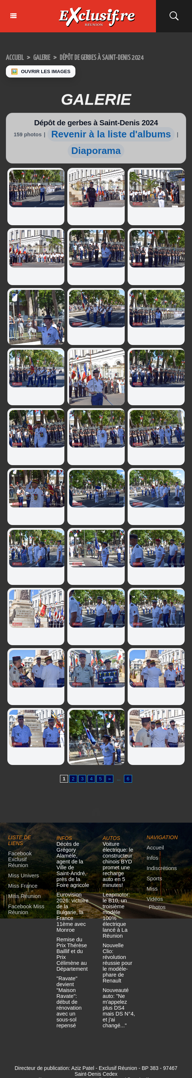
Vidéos (154, 899)
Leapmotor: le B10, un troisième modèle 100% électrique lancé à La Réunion (117, 904)
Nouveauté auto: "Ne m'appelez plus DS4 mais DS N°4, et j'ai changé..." (118, 975)
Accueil (17, 57)
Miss (152, 889)
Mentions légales (96, 1053)
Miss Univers (21, 871)
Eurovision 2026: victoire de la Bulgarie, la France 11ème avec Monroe (72, 901)
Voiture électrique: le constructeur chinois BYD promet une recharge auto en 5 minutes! (117, 862)
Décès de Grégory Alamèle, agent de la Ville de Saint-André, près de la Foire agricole (73, 862)
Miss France (21, 881)
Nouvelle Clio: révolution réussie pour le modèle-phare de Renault (118, 941)
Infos (152, 859)
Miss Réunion (22, 891)
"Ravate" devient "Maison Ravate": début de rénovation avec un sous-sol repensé (72, 972)
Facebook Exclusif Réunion (26, 858)
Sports (154, 879)
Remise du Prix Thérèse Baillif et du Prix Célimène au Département (73, 935)
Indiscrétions (160, 869)
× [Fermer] (4, 1066)
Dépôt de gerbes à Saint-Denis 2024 (119, 57)
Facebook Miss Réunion (24, 903)
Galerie (47, 57)
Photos (156, 907)
